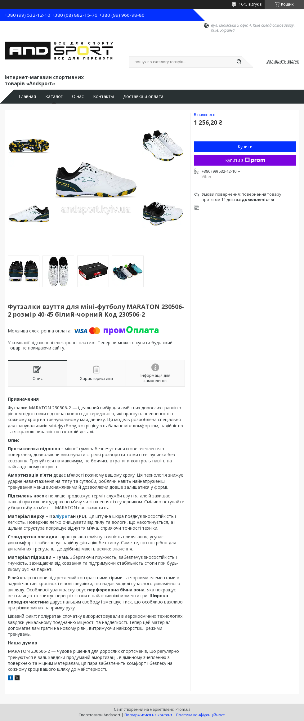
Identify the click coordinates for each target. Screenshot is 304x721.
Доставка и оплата (143, 96)
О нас (78, 96)
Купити (245, 146)
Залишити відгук (282, 61)
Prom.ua (183, 709)
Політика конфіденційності (201, 715)
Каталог (54, 96)
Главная (27, 96)
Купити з (245, 160)
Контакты (103, 96)
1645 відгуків (250, 4)
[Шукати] (239, 62)
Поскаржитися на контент (148, 715)
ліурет (62, 516)
